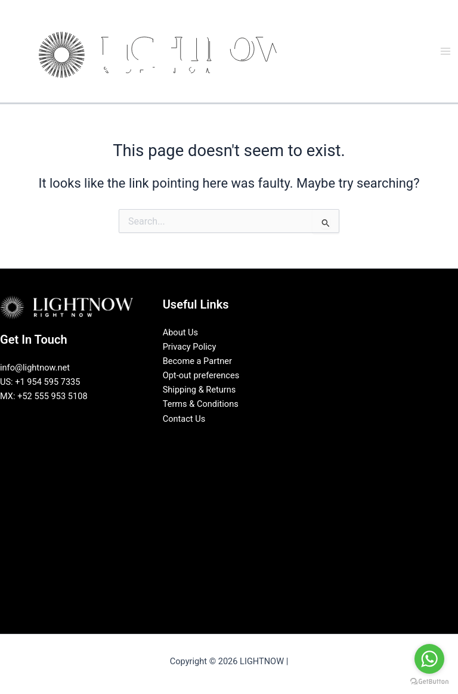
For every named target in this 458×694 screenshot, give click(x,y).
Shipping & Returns (199, 389)
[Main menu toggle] (445, 51)
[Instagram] (238, 439)
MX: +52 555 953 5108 (44, 396)
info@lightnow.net (35, 367)
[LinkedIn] (220, 439)
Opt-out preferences (201, 375)
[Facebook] (202, 439)
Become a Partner (197, 361)
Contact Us (184, 418)
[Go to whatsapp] (429, 659)
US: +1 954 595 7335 (40, 381)
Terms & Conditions (201, 404)
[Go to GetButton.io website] (429, 682)
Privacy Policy (189, 346)
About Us (180, 332)
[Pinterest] (255, 439)
